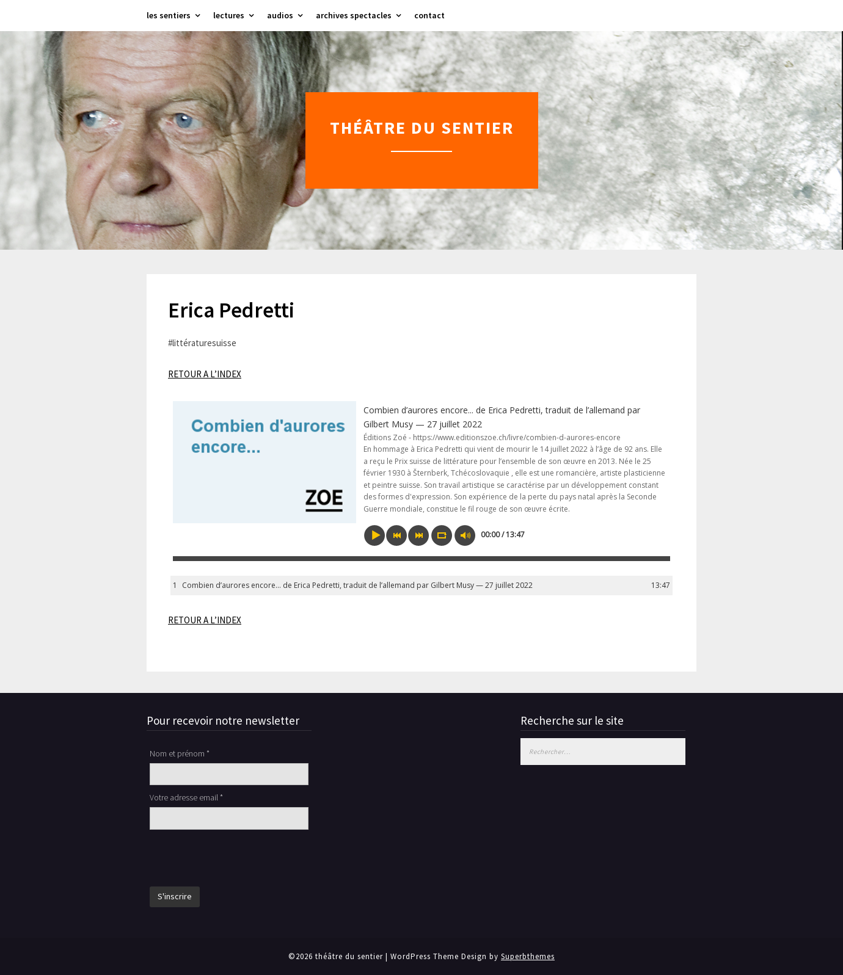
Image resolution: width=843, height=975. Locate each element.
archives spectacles (354, 15)
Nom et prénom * (180, 753)
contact (429, 15)
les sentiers (169, 15)
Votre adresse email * (186, 797)
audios (280, 15)
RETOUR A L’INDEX (204, 374)
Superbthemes (528, 956)
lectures (228, 15)
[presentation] (242, 859)
